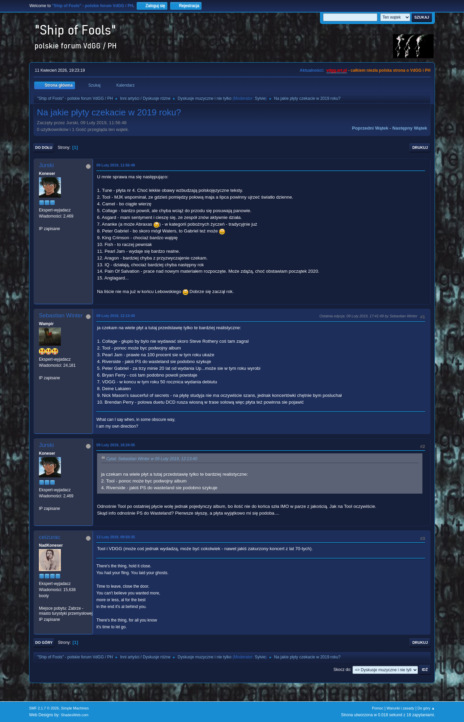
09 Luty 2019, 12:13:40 (115, 316)
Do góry (44, 642)
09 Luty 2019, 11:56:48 (115, 165)
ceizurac (49, 537)
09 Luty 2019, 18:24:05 (115, 445)
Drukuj (420, 147)
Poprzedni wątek (370, 128)
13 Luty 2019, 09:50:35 (115, 537)
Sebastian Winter (61, 315)
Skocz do (341, 669)
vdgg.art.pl (336, 70)
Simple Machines (75, 708)
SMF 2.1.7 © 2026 (44, 708)
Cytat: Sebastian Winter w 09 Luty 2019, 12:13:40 (151, 458)
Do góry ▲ (426, 708)
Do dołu (43, 147)
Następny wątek (409, 128)
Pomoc (378, 708)
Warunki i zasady (400, 708)
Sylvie (260, 98)
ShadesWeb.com (75, 715)
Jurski (46, 165)
